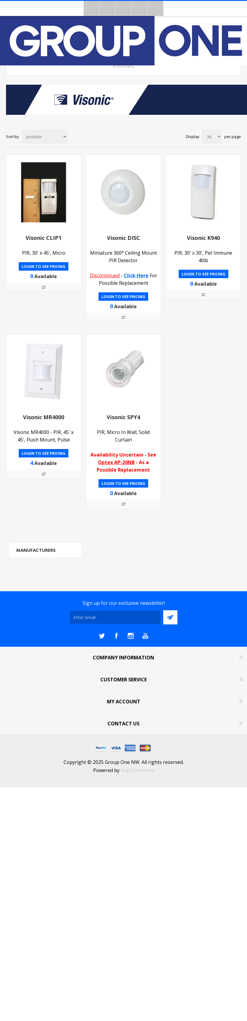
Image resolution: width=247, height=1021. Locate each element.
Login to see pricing (43, 266)
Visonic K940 (203, 237)
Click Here (136, 275)
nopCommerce (137, 770)
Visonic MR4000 (43, 417)
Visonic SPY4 (123, 417)
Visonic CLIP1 (43, 237)
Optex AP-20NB (116, 462)
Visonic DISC (123, 237)
